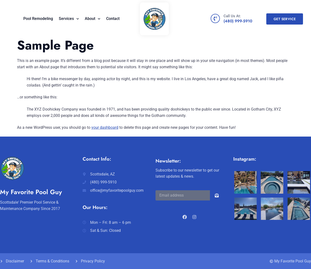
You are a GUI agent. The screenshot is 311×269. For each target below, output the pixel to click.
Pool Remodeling (38, 18)
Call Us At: (232, 16)
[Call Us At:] (215, 18)
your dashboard (104, 127)
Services (69, 18)
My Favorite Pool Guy (31, 192)
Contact (113, 18)
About (92, 18)
